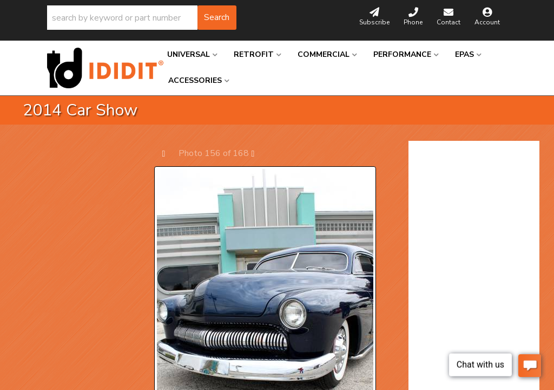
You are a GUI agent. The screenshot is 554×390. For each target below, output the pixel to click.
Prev (169, 153)
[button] (141, 17)
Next (258, 153)
